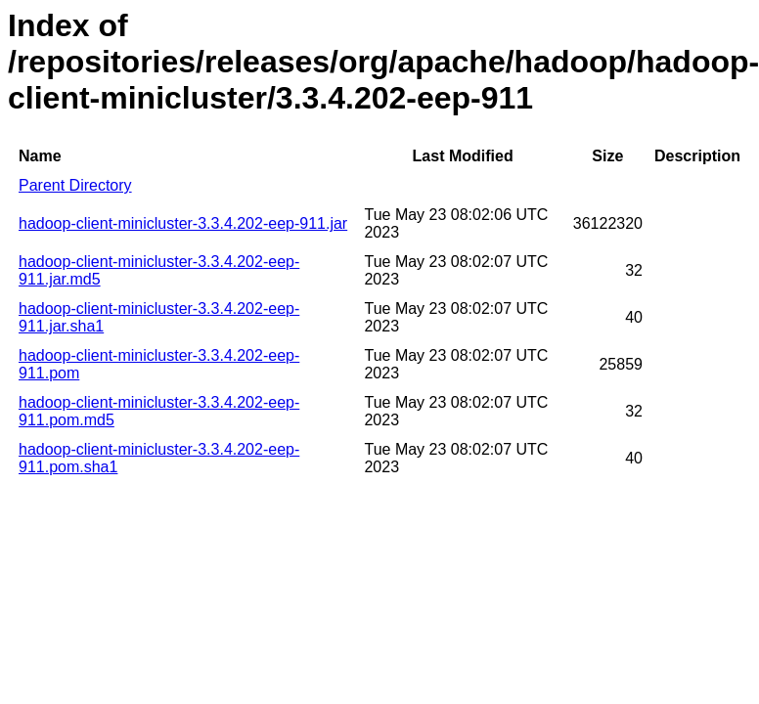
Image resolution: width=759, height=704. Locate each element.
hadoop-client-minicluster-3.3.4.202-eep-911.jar (183, 223)
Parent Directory (75, 185)
